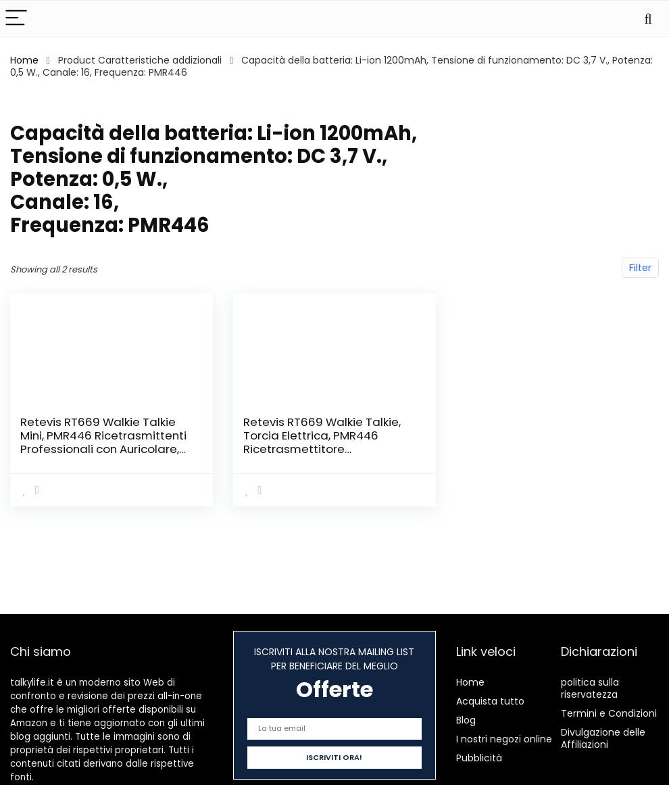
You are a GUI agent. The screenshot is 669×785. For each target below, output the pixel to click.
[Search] (648, 19)
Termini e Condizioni (609, 713)
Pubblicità (479, 758)
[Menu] (16, 19)
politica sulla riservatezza (590, 688)
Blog (466, 720)
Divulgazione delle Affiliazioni (603, 738)
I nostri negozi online (504, 739)
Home (24, 60)
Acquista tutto (490, 701)
